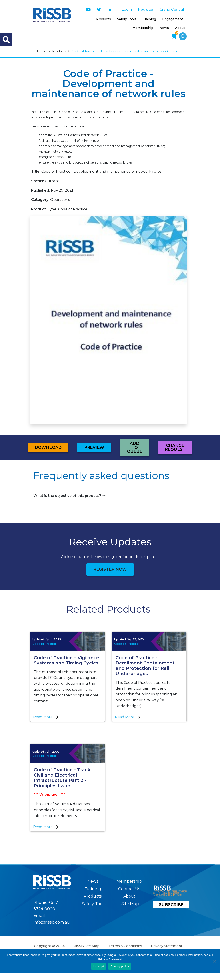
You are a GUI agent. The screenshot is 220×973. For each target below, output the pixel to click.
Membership (142, 28)
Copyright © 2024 (49, 946)
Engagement (172, 19)
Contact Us (129, 888)
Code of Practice (44, 643)
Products (103, 19)
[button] (183, 36)
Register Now (110, 569)
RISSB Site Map (87, 946)
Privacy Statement (166, 946)
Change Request (175, 447)
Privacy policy (119, 966)
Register (145, 9)
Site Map (130, 903)
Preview (94, 447)
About (180, 28)
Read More (45, 717)
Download (48, 447)
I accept (98, 966)
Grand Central (172, 9)
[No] (214, 961)
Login (127, 9)
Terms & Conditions (125, 946)
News (164, 28)
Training (149, 19)
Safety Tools (126, 19)
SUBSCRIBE (171, 904)
